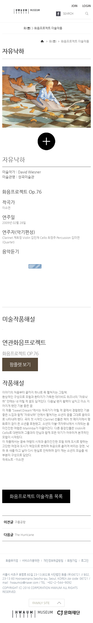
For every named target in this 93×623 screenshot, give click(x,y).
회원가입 (72, 560)
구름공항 (20, 522)
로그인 (85, 560)
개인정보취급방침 (53, 560)
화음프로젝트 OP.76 (20, 353)
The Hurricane (24, 534)
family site (41, 603)
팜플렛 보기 (20, 364)
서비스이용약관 (30, 560)
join (74, 5)
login (86, 5)
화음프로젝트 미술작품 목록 (36, 496)
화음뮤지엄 (12, 560)
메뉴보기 (7, 11)
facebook (59, 13)
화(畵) (53, 41)
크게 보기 (46, 141)
